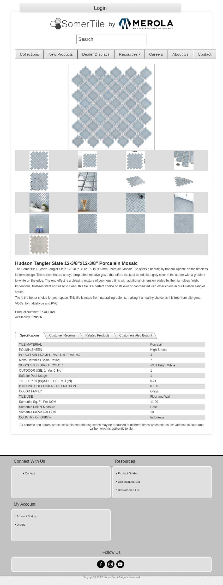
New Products (61, 54)
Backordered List (129, 490)
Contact (205, 54)
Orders (21, 524)
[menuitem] (29, 54)
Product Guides (128, 473)
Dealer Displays (96, 54)
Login (100, 8)
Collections (29, 54)
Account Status (26, 516)
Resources (130, 54)
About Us (180, 54)
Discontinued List (129, 481)
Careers (156, 54)
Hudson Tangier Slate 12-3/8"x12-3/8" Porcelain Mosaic (76, 263)
